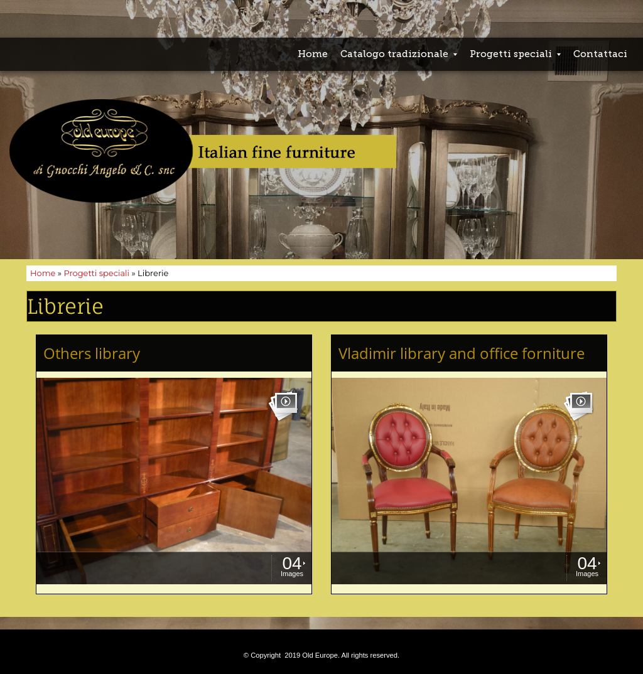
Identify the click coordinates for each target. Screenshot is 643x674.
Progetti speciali (515, 54)
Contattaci (600, 54)
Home (313, 54)
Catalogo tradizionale (398, 54)
